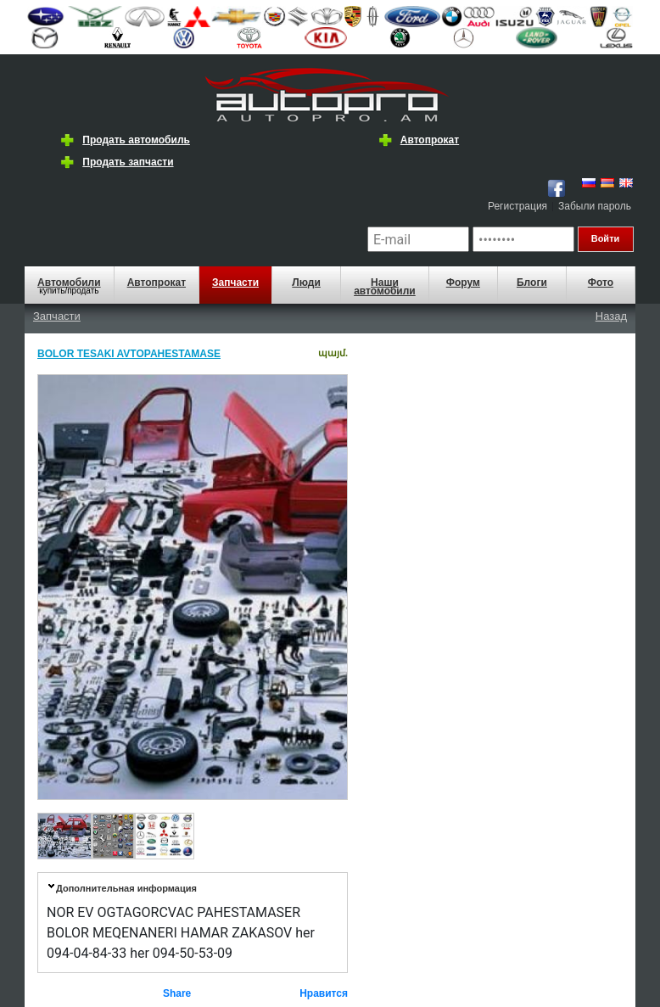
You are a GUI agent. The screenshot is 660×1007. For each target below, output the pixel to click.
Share (177, 993)
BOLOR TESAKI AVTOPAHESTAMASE (129, 354)
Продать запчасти (127, 162)
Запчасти (235, 282)
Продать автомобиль (136, 140)
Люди (306, 282)
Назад (611, 316)
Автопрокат (429, 140)
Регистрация (517, 206)
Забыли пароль (594, 206)
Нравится (323, 993)
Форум (463, 282)
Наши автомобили (385, 287)
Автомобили (69, 282)
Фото (600, 282)
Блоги (532, 282)
